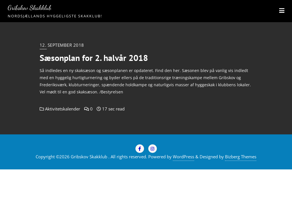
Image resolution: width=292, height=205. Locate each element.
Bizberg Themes (240, 156)
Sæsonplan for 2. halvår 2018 (94, 57)
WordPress (183, 156)
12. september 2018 (62, 45)
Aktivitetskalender (60, 109)
